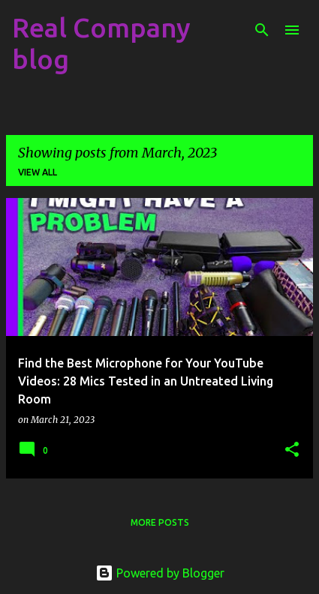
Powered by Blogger (159, 573)
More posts (160, 522)
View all (37, 172)
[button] (292, 450)
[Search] (262, 30)
